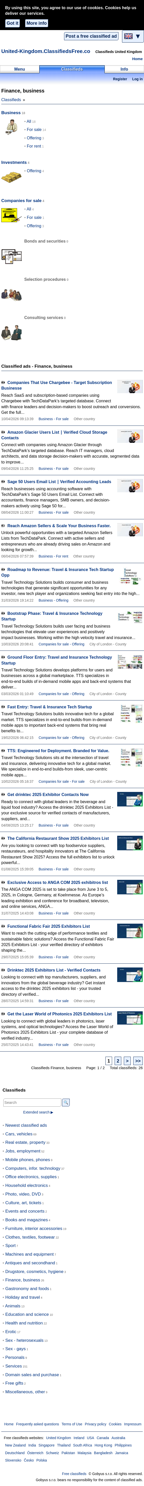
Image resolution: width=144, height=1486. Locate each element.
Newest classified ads (26, 1125)
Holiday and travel (22, 1297)
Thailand (64, 1445)
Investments (14, 162)
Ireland (79, 1438)
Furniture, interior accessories (33, 1228)
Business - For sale (54, 419)
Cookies (115, 1424)
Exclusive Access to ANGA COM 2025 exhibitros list (57, 882)
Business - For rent (53, 556)
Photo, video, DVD (23, 1194)
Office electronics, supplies (31, 1176)
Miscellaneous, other (25, 1391)
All (29, 121)
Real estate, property (25, 1142)
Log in (137, 79)
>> (138, 1061)
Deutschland (15, 1453)
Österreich (35, 1453)
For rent (34, 146)
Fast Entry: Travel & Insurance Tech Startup (49, 707)
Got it (12, 23)
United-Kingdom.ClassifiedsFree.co (45, 51)
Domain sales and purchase (32, 1374)
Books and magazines (26, 1219)
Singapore (47, 1445)
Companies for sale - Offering (61, 644)
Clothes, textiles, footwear (30, 1237)
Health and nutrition (24, 1323)
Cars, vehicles (18, 1134)
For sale (34, 129)
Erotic (10, 1331)
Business (11, 112)
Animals (12, 1306)
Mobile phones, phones (27, 1159)
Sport (10, 1245)
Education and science (27, 1314)
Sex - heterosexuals (24, 1340)
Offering (34, 138)
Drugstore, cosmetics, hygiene (34, 1271)
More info (37, 23)
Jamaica (121, 1453)
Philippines (123, 1445)
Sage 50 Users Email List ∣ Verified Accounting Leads (59, 482)
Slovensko (13, 1460)
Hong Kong (103, 1445)
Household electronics (26, 1185)
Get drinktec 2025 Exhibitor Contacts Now (48, 794)
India (32, 1445)
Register (120, 79)
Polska (41, 1460)
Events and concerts (25, 1211)
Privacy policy (95, 1424)
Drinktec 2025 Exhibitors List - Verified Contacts (54, 970)
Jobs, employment (23, 1151)
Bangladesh (103, 1453)
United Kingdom (58, 1438)
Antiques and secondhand (30, 1263)
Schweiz (52, 1453)
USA (90, 1438)
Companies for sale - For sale (62, 782)
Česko (29, 1460)
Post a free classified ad (91, 36)
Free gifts (14, 1383)
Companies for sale (21, 200)
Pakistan (68, 1453)
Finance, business (22, 1280)
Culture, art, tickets (23, 1202)
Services (13, 1366)
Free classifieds (74, 1474)
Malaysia (84, 1453)
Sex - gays (15, 1348)
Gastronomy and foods (27, 1288)
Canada (103, 1438)
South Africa (82, 1445)
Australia (118, 1438)
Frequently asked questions (37, 1424)
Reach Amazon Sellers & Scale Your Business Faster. (59, 526)
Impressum (132, 1424)
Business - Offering (53, 600)
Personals (15, 1357)
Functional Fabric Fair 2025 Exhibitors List (48, 926)
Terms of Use (72, 1424)
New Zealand (15, 1445)
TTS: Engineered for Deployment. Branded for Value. (58, 751)
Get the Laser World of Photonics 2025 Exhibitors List (59, 1014)
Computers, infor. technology (33, 1168)
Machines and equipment (29, 1254)
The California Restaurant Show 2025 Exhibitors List (58, 838)
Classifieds (11, 100)
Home (137, 59)
